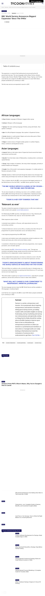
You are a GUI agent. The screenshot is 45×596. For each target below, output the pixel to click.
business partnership (21, 342)
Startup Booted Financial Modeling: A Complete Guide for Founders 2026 (28, 571)
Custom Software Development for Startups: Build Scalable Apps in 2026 (28, 536)
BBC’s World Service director (19, 249)
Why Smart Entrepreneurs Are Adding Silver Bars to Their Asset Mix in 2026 (29, 493)
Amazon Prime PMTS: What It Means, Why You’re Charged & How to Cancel (22, 384)
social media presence (23, 210)
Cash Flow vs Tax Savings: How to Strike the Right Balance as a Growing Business (28, 516)
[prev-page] (3, 592)
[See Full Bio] (40, 335)
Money (3, 381)
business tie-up (38, 342)
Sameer (7, 22)
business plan (30, 342)
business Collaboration (10, 342)
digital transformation (25, 275)
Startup (17, 533)
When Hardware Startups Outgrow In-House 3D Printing (28, 582)
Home (3, 7)
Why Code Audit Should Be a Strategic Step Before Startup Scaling (28, 547)
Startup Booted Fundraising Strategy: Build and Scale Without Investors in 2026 (27, 559)
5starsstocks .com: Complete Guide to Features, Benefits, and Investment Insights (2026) (28, 505)
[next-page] (5, 592)
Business (6, 7)
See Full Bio (36, 335)
